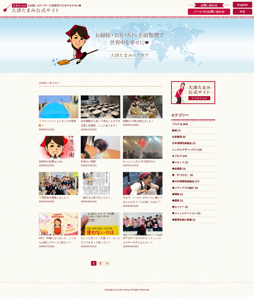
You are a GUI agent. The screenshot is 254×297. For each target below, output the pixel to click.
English (242, 4)
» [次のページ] (107, 263)
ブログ (175, 124)
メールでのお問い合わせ (209, 11)
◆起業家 (177, 168)
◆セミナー (178, 206)
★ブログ (54, 83)
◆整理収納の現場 (182, 219)
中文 (242, 11)
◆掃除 (175, 194)
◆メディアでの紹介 (183, 187)
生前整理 (177, 136)
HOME (43, 83)
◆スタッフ (178, 162)
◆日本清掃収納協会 (183, 181)
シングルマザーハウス (184, 149)
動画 (174, 130)
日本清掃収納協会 (182, 143)
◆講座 (175, 200)
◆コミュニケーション (184, 213)
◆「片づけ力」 (180, 175)
